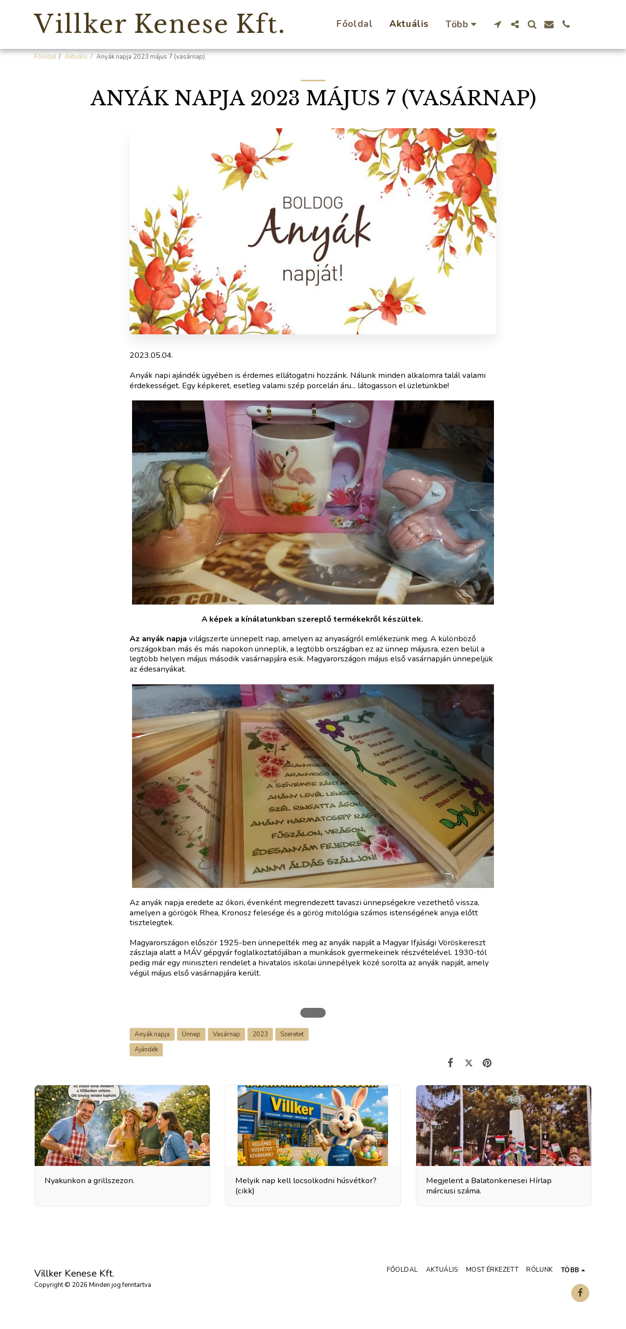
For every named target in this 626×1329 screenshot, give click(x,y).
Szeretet (292, 1034)
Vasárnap (226, 1034)
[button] (498, 24)
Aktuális (76, 56)
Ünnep (191, 1034)
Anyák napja (152, 1034)
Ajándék (146, 1049)
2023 (260, 1034)
